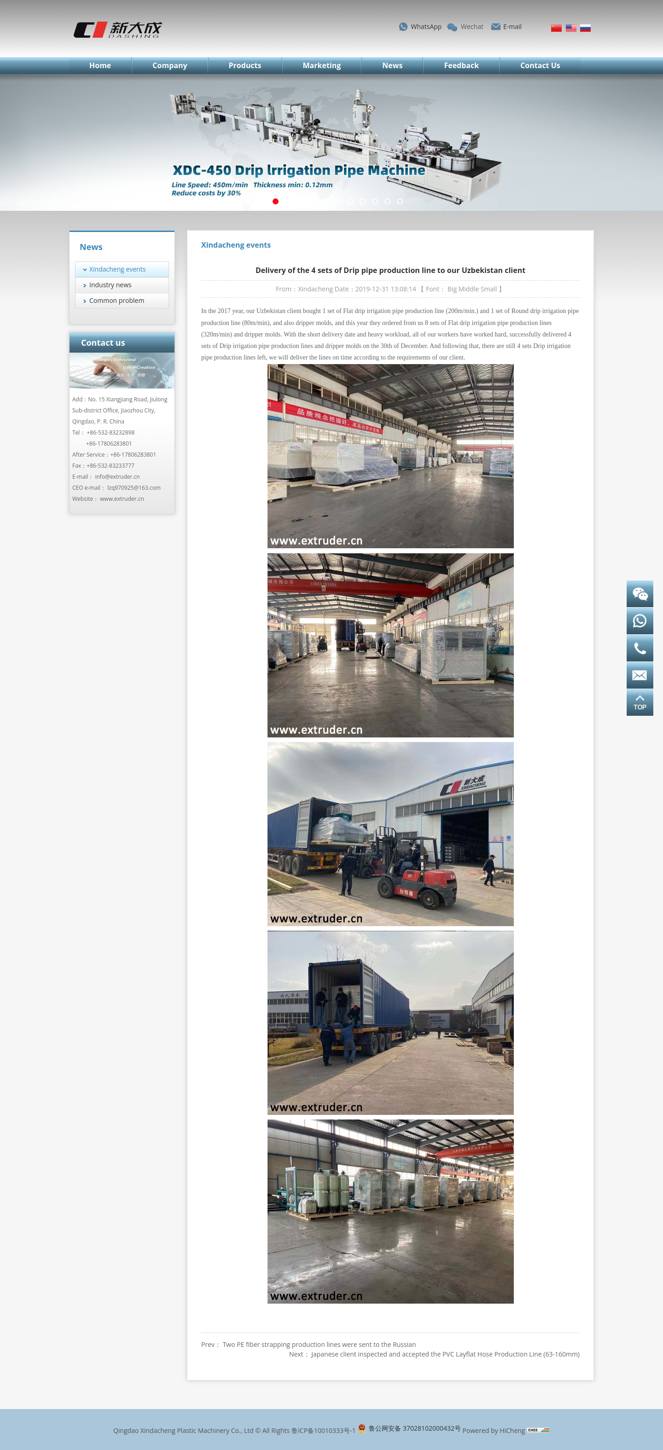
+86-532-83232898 (111, 432)
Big (452, 288)
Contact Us (540, 65)
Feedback (461, 65)
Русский (585, 28)
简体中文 (556, 28)
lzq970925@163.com (134, 488)
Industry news (110, 284)
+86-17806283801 (109, 443)
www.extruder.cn (122, 499)
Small (489, 288)
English (571, 28)
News (392, 65)
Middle (469, 288)
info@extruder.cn (117, 477)
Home (100, 65)
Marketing (322, 65)
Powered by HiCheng (494, 1430)
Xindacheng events (117, 269)
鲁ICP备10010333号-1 (323, 1430)
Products (245, 65)
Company (169, 65)
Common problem (116, 300)
